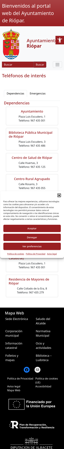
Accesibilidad (43, 386)
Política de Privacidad (35, 253)
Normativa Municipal (43, 333)
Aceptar (32, 228)
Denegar (32, 237)
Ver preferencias (32, 246)
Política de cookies (15, 253)
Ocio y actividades (43, 345)
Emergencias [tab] (38, 93)
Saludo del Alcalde (43, 321)
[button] (59, 40)
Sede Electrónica (16, 319)
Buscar (40, 64)
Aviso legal (52, 253)
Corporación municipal (13, 333)
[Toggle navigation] (57, 64)
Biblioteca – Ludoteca (44, 358)
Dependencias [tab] (15, 93)
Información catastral (13, 345)
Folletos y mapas (11, 358)
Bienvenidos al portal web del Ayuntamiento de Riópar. (28, 13)
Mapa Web (13, 390)
